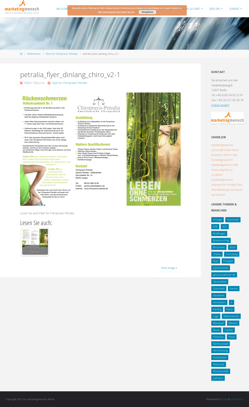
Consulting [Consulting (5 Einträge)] (232, 254)
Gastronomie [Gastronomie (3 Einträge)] (220, 267)
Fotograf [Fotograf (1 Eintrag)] (228, 261)
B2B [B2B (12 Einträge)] (215, 226)
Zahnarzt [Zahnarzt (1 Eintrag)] (218, 378)
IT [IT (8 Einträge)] (231, 302)
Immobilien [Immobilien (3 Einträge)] (219, 302)
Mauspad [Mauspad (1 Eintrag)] (218, 323)
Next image (169, 268)
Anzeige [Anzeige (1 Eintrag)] (217, 219)
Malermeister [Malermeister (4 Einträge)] (231, 316)
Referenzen (33, 53)
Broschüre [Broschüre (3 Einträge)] (219, 247)
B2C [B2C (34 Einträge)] (225, 226)
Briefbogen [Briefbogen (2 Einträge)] (219, 233)
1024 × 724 (31, 83)
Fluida (223, 399)
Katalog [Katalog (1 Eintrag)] (217, 309)
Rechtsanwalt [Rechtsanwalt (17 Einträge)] (220, 343)
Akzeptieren (147, 12)
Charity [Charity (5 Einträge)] (217, 254)
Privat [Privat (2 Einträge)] (232, 336)
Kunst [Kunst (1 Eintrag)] (229, 309)
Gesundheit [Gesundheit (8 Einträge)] (220, 281)
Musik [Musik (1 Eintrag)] (216, 330)
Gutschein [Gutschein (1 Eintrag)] (219, 288)
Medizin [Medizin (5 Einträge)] (233, 323)
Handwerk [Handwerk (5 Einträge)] (218, 295)
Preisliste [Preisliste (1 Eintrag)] (218, 336)
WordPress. (236, 399)
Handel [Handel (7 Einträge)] (234, 288)
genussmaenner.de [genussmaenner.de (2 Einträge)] (224, 274)
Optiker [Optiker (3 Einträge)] (229, 330)
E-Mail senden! (220, 105)
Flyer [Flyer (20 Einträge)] (215, 261)
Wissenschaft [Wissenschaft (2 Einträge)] (220, 371)
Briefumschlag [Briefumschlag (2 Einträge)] (221, 240)
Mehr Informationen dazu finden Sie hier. (116, 12)
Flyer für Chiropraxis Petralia (61, 53)
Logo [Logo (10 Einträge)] (216, 316)
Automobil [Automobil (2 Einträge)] (233, 219)
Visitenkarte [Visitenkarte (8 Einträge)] (220, 357)
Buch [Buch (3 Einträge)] (232, 247)
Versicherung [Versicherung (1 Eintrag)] (220, 350)
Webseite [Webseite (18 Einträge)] (218, 364)
